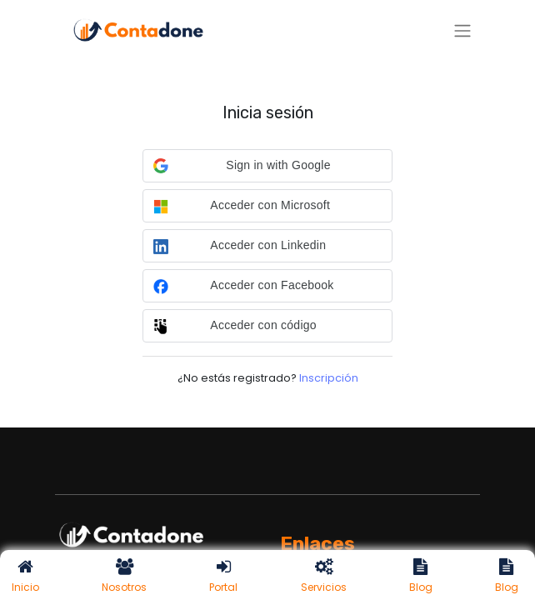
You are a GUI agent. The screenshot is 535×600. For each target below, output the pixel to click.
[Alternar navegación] (462, 30)
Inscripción (328, 378)
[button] (267, 165)
